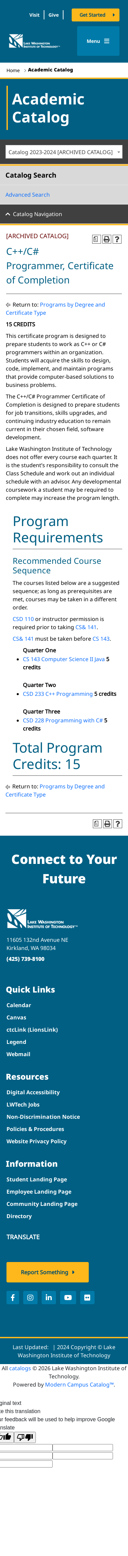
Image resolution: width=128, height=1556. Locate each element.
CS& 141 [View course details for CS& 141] (86, 627)
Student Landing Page (36, 1179)
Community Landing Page (41, 1204)
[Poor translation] (25, 1437)
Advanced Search (27, 194)
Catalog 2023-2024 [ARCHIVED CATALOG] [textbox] (61, 152)
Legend (16, 1042)
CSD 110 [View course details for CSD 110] (23, 619)
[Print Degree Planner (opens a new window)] (96, 239)
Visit (34, 15)
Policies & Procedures (35, 1129)
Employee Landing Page (38, 1191)
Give (53, 15)
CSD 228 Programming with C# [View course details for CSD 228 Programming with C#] (63, 720)
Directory (19, 1216)
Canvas (16, 1017)
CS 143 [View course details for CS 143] (101, 638)
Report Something (44, 1272)
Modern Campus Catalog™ (79, 1384)
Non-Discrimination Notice (43, 1116)
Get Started (92, 15)
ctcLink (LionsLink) (32, 1029)
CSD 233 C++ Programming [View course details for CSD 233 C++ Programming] (58, 694)
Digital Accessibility (33, 1092)
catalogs (20, 1368)
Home (13, 70)
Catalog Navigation (37, 214)
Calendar (18, 1005)
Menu (98, 41)
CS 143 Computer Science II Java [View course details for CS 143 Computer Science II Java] (64, 659)
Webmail (18, 1054)
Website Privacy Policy (36, 1141)
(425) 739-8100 (25, 959)
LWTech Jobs (23, 1104)
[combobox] (64, 152)
